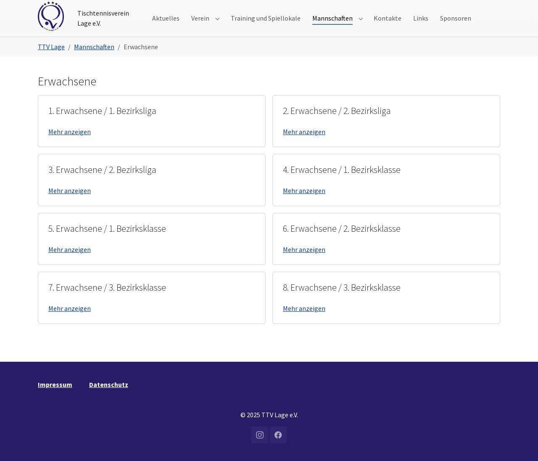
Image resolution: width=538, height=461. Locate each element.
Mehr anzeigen (69, 145)
